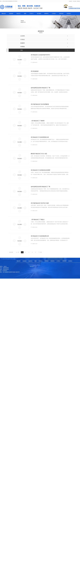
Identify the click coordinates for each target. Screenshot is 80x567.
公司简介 (54, 13)
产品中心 (31, 13)
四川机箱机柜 (35, 71)
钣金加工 (19, 13)
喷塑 (25, 13)
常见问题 (74, 1)
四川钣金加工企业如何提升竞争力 (40, 54)
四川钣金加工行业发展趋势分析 (40, 236)
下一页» (40, 252)
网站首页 (4, 13)
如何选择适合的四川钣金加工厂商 (40, 87)
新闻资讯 (46, 13)
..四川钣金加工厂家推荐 (37, 120)
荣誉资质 (61, 13)
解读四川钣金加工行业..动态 (39, 153)
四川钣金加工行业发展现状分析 (40, 137)
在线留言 (70, 1)
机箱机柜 (11, 13)
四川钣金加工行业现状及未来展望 (40, 170)
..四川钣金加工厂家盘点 (37, 219)
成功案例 (39, 13)
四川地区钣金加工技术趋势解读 (40, 104)
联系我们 (78, 1)
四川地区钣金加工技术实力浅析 (40, 203)
